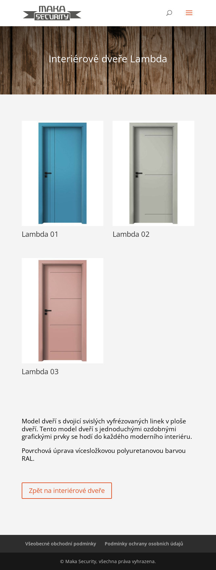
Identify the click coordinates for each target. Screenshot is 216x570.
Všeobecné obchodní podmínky (60, 543)
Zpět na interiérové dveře (67, 490)
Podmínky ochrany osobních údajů (144, 543)
